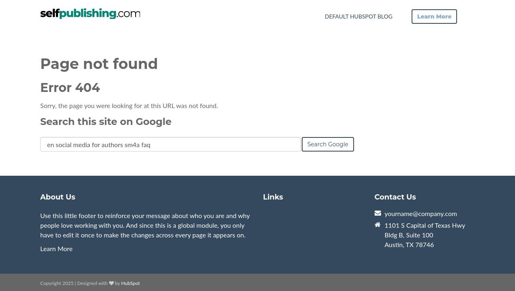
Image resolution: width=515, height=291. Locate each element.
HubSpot (130, 283)
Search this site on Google (105, 121)
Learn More (56, 248)
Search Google (327, 144)
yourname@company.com (421, 213)
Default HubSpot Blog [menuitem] (358, 16)
